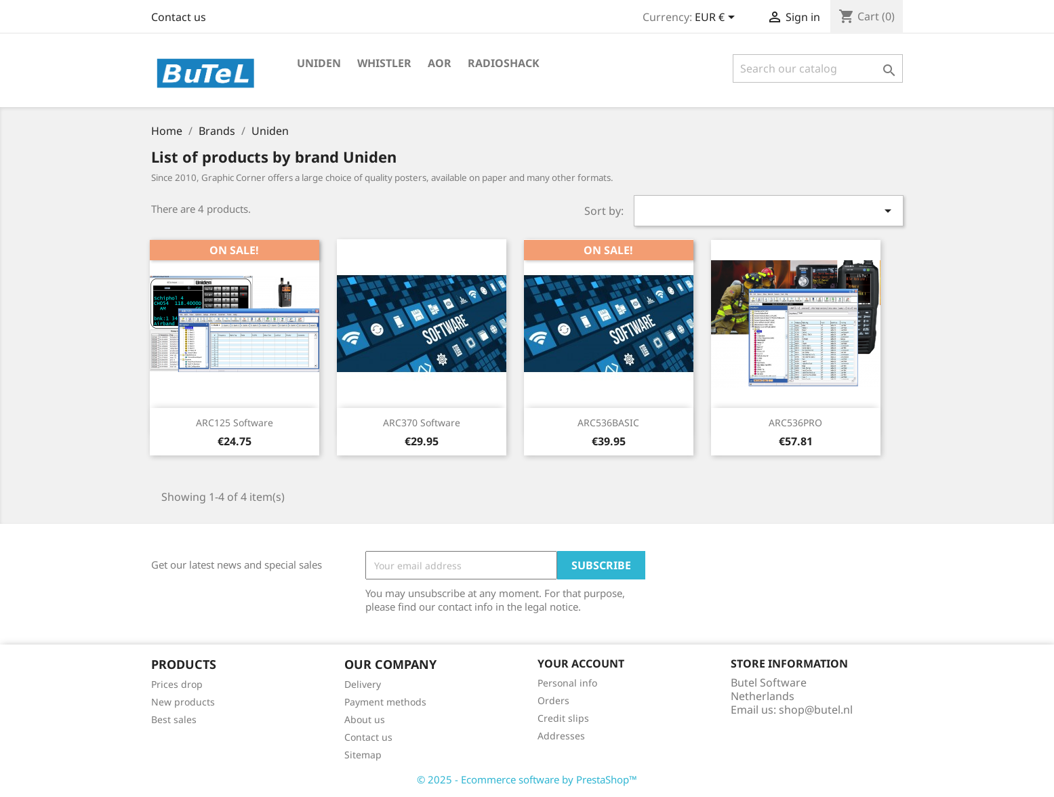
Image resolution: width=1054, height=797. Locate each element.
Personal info (567, 682)
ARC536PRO (795, 422)
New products (183, 701)
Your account (581, 663)
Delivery (362, 684)
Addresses (561, 735)
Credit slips (563, 718)
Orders (553, 700)
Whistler (384, 63)
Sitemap (363, 754)
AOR (439, 63)
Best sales (174, 719)
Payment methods (385, 701)
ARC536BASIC (608, 422)
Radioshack (504, 63)
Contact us (178, 16)
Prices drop (177, 684)
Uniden (319, 63)
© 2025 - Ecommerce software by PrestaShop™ (527, 779)
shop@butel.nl (816, 709)
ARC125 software (234, 422)
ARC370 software (421, 422)
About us (364, 719)
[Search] (818, 68)
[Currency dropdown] (717, 18)
